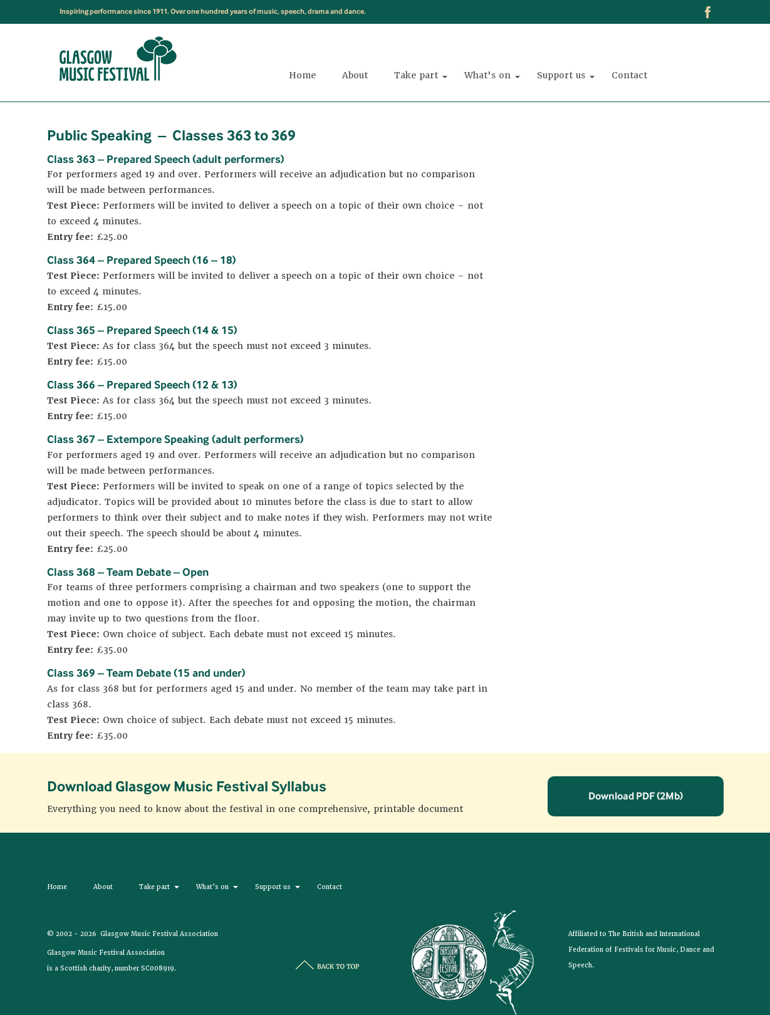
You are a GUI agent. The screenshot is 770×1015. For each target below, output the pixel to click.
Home (302, 78)
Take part (416, 78)
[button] (444, 77)
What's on (487, 78)
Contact (629, 78)
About (355, 78)
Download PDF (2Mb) (635, 795)
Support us (561, 78)
